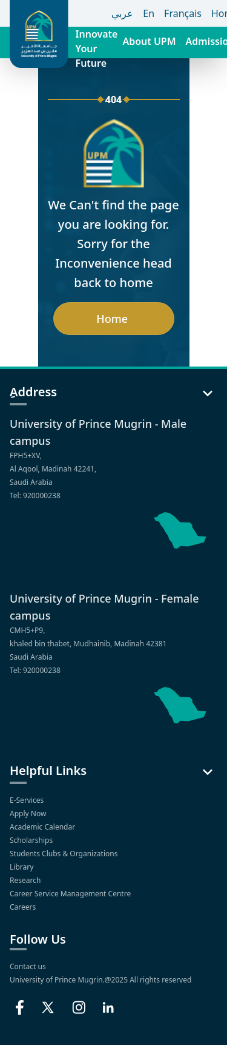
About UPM (149, 41)
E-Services (27, 800)
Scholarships (32, 840)
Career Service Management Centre (71, 893)
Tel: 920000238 (35, 495)
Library (22, 867)
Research (26, 880)
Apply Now (29, 813)
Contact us (28, 966)
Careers (24, 907)
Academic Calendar (43, 827)
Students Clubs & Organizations (65, 853)
